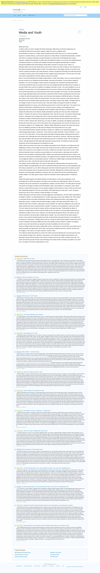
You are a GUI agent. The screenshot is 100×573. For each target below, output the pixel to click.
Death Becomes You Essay (21, 554)
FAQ (40, 3)
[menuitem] (81, 7)
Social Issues (20, 20)
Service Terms (51, 565)
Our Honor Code (37, 565)
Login (85, 6)
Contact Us (58, 565)
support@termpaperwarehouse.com (58, 3)
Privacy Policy (44, 565)
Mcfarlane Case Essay (55, 552)
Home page (15, 20)
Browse (24, 15)
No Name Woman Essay (21, 556)
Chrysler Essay (54, 556)
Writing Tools (31, 15)
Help (63, 565)
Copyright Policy (19, 565)
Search (19, 15)
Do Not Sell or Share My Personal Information (75, 566)
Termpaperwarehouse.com (21, 2)
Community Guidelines (28, 565)
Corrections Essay (54, 554)
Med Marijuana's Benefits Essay (23, 552)
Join (81, 6)
